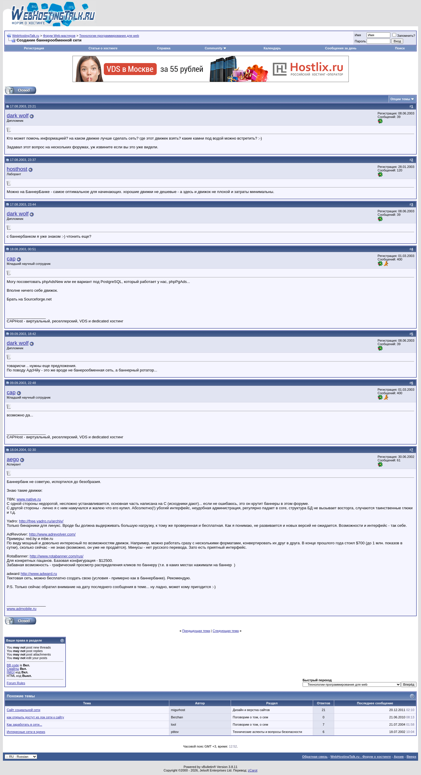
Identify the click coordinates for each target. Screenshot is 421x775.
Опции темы (400, 99)
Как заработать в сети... (24, 724)
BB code (13, 665)
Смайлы (13, 668)
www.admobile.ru (21, 609)
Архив (399, 756)
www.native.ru (29, 499)
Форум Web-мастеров (59, 35)
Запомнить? (403, 35)
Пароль (360, 41)
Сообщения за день (340, 48)
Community (216, 48)
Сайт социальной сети (23, 710)
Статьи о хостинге (103, 48)
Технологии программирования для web (109, 35)
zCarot (252, 770)
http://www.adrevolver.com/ (52, 534)
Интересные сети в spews (26, 732)
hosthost (17, 169)
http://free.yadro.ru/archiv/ (41, 521)
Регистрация (34, 48)
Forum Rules (16, 683)
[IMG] (11, 672)
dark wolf (18, 115)
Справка (163, 48)
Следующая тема (226, 630)
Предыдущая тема (196, 630)
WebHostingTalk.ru (25, 35)
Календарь (272, 48)
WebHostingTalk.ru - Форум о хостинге (360, 756)
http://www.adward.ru (38, 573)
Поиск (400, 48)
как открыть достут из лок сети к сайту (35, 717)
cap (11, 259)
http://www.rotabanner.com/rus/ (57, 556)
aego (13, 459)
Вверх (411, 756)
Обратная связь (314, 756)
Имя (358, 35)
